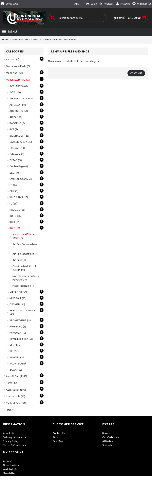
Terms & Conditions (14, 445)
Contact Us (59, 433)
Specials (107, 445)
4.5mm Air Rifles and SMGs (59, 39)
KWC (36, 39)
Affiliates (107, 441)
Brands (106, 433)
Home (5, 39)
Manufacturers (21, 39)
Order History (11, 465)
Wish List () (10, 469)
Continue (136, 73)
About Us (8, 433)
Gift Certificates (111, 437)
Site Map (58, 441)
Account (7, 461)
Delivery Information (15, 437)
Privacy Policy (11, 441)
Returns (57, 437)
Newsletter (9, 473)
